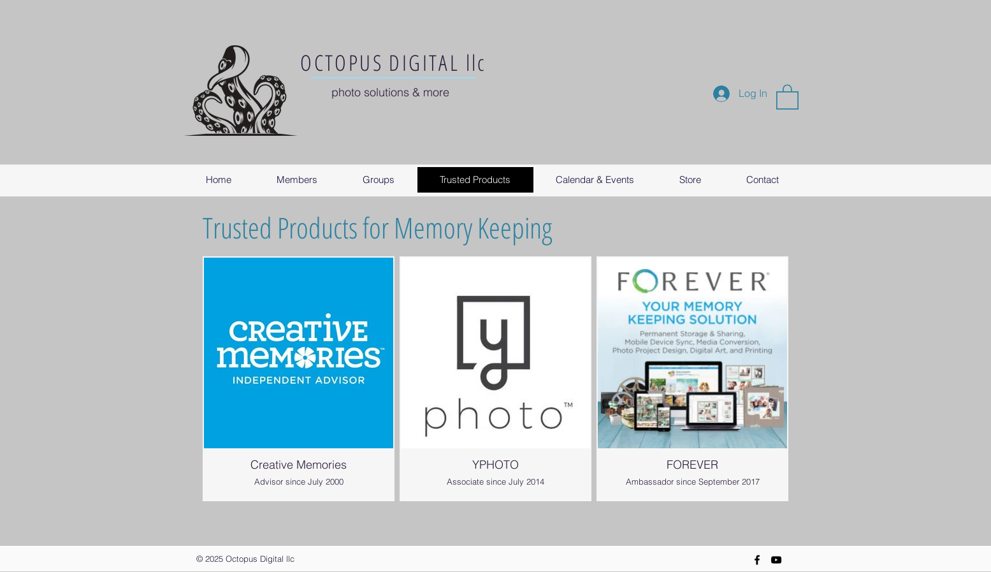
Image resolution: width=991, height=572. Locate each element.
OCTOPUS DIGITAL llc (393, 62)
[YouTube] (776, 560)
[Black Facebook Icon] (757, 560)
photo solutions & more (390, 92)
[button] (787, 96)
